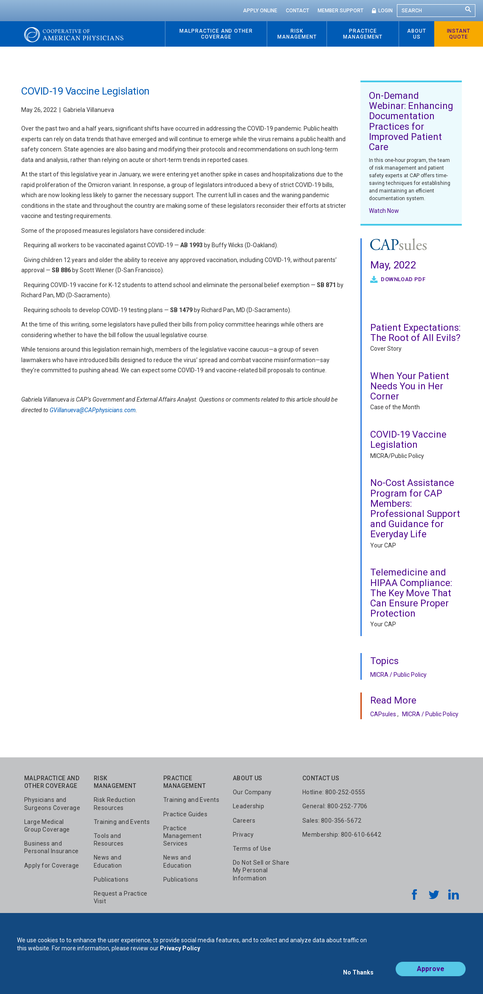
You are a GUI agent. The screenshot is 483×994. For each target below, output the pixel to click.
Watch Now (384, 210)
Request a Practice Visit (121, 897)
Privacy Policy (180, 955)
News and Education (108, 861)
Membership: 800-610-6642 (341, 834)
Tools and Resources (109, 839)
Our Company (252, 792)
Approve (430, 976)
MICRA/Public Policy (397, 455)
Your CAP (383, 545)
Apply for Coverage (51, 865)
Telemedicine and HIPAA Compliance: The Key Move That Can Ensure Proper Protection (411, 593)
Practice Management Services (182, 836)
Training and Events (122, 821)
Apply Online (260, 11)
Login (385, 11)
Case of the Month (395, 407)
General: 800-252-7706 (335, 806)
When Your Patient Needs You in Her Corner (409, 386)
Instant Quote (459, 34)
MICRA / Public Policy (398, 674)
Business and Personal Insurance (51, 847)
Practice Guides (185, 814)
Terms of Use (252, 848)
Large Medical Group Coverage (47, 825)
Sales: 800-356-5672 (331, 820)
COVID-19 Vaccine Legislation (408, 439)
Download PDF (402, 279)
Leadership (248, 806)
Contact (297, 11)
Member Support (340, 11)
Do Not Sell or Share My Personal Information (261, 870)
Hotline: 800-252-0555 (334, 792)
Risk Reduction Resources (115, 803)
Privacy (243, 834)
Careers (244, 820)
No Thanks (358, 975)
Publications (111, 879)
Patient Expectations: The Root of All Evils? (415, 332)
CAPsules (383, 714)
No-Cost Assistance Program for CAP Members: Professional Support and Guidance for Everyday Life (415, 508)
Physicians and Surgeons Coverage (52, 803)
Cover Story (386, 348)
